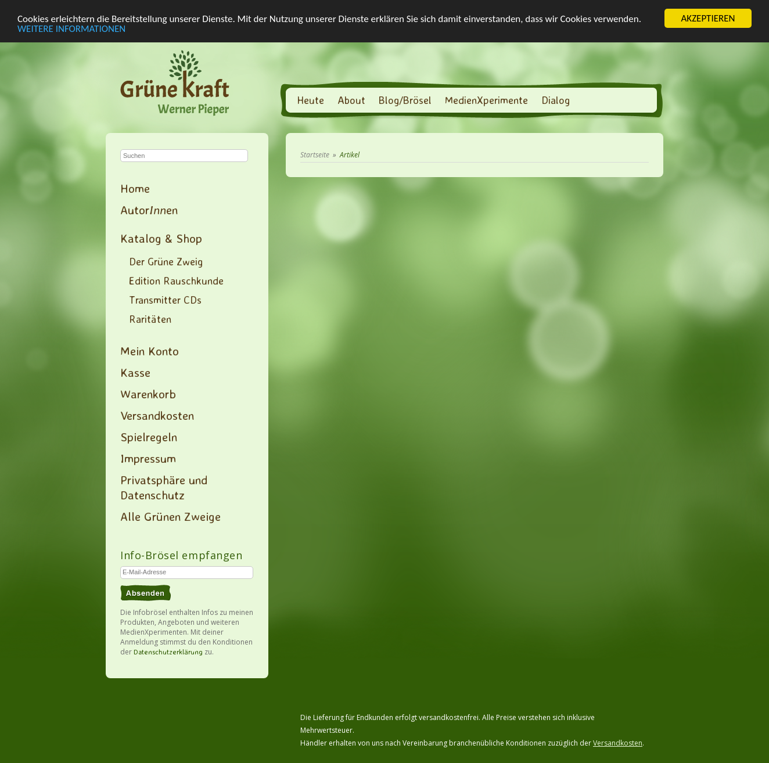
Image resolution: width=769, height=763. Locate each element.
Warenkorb (148, 393)
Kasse (135, 372)
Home (135, 188)
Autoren (149, 209)
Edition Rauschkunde (176, 280)
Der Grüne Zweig (166, 261)
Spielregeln (148, 436)
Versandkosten (157, 415)
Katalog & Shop (161, 238)
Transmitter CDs (165, 299)
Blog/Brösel (405, 99)
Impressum (148, 458)
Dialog (555, 99)
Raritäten (150, 318)
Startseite (314, 155)
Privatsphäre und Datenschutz (163, 487)
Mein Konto (149, 350)
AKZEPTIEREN (708, 18)
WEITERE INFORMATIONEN (71, 28)
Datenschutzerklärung (168, 651)
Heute (310, 99)
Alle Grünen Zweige (170, 516)
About (351, 99)
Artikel (350, 155)
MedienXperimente (486, 99)
